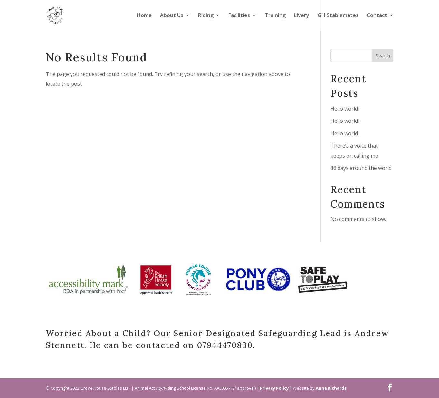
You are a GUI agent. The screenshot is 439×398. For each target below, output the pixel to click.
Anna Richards (331, 388)
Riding (206, 16)
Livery (301, 16)
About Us (171, 16)
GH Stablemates (338, 16)
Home (144, 16)
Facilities (239, 16)
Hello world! (344, 108)
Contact (377, 16)
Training (275, 16)
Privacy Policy (274, 388)
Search (383, 56)
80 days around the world (361, 167)
